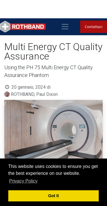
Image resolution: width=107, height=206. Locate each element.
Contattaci (93, 26)
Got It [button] (53, 195)
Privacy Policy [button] (23, 181)
